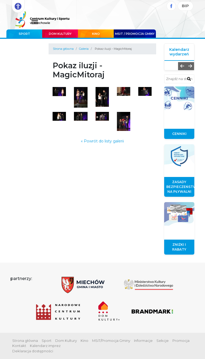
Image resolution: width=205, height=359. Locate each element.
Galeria (84, 49)
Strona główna (63, 49)
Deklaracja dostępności (32, 351)
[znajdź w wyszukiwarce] (189, 79)
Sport (24, 34)
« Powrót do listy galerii (102, 141)
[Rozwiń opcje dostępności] (18, 6)
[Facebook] (171, 6)
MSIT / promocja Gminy (135, 34)
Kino (96, 34)
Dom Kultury (60, 34)
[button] (182, 66)
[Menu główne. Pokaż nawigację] (34, 22)
